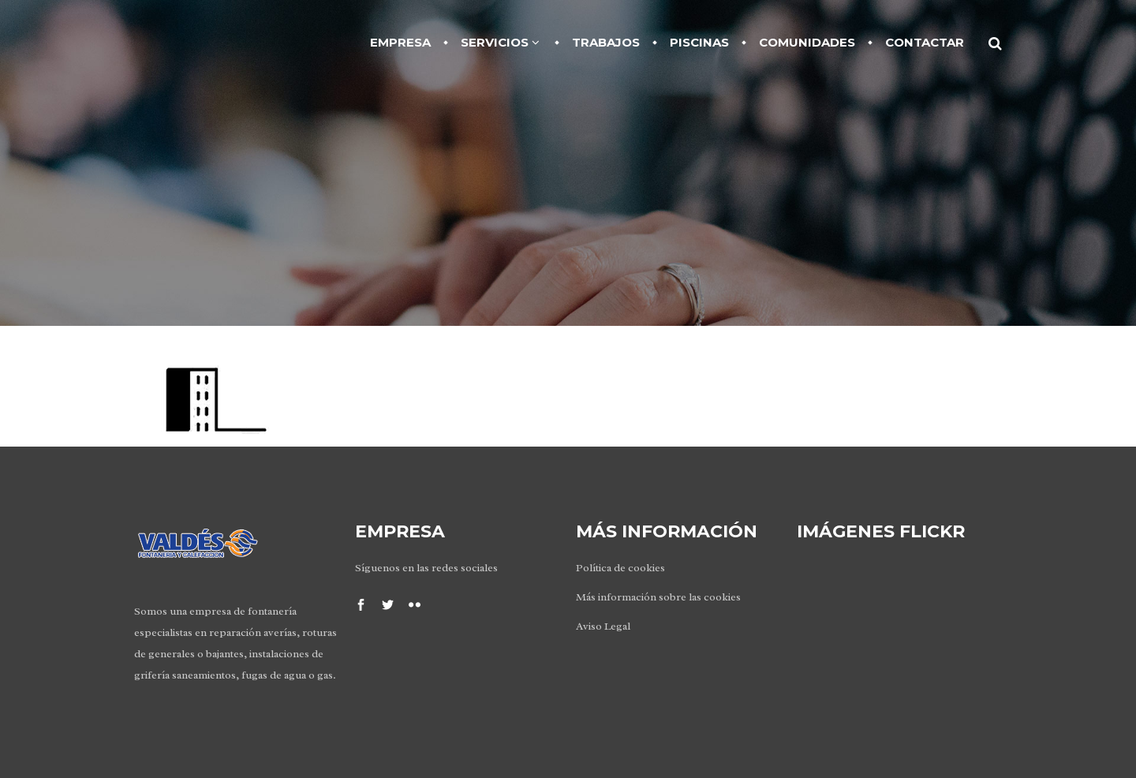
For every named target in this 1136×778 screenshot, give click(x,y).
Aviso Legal (603, 626)
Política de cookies (620, 567)
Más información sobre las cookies (658, 597)
